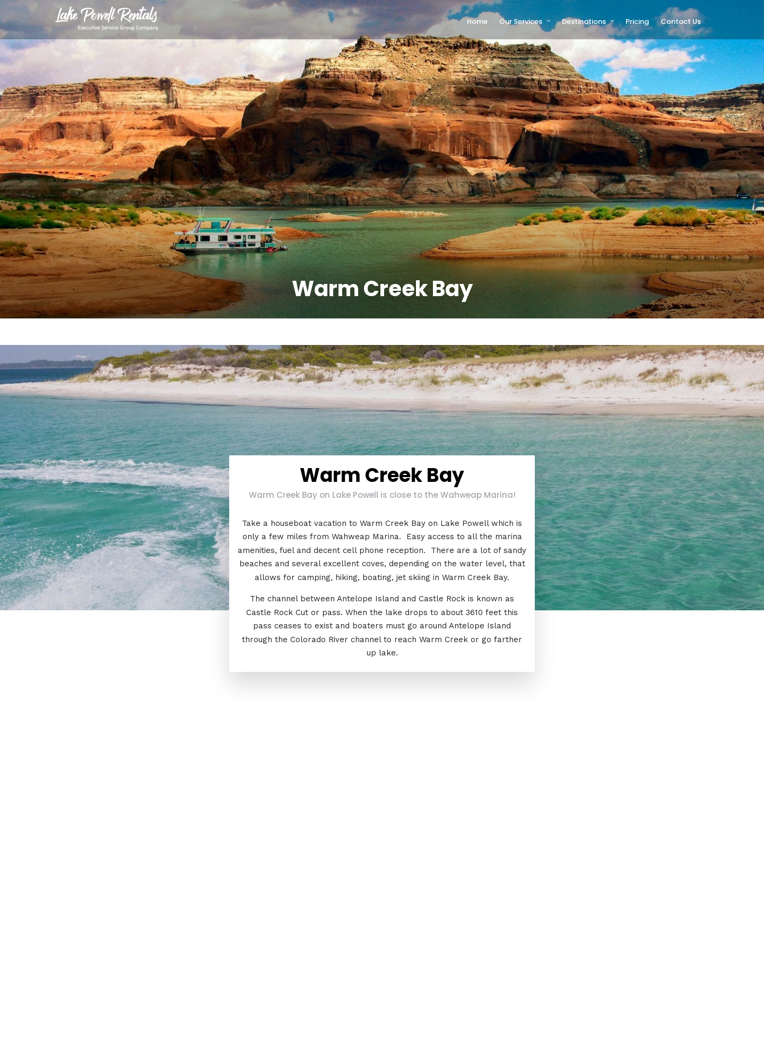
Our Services (520, 21)
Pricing (637, 21)
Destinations (584, 21)
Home (477, 21)
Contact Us (681, 21)
